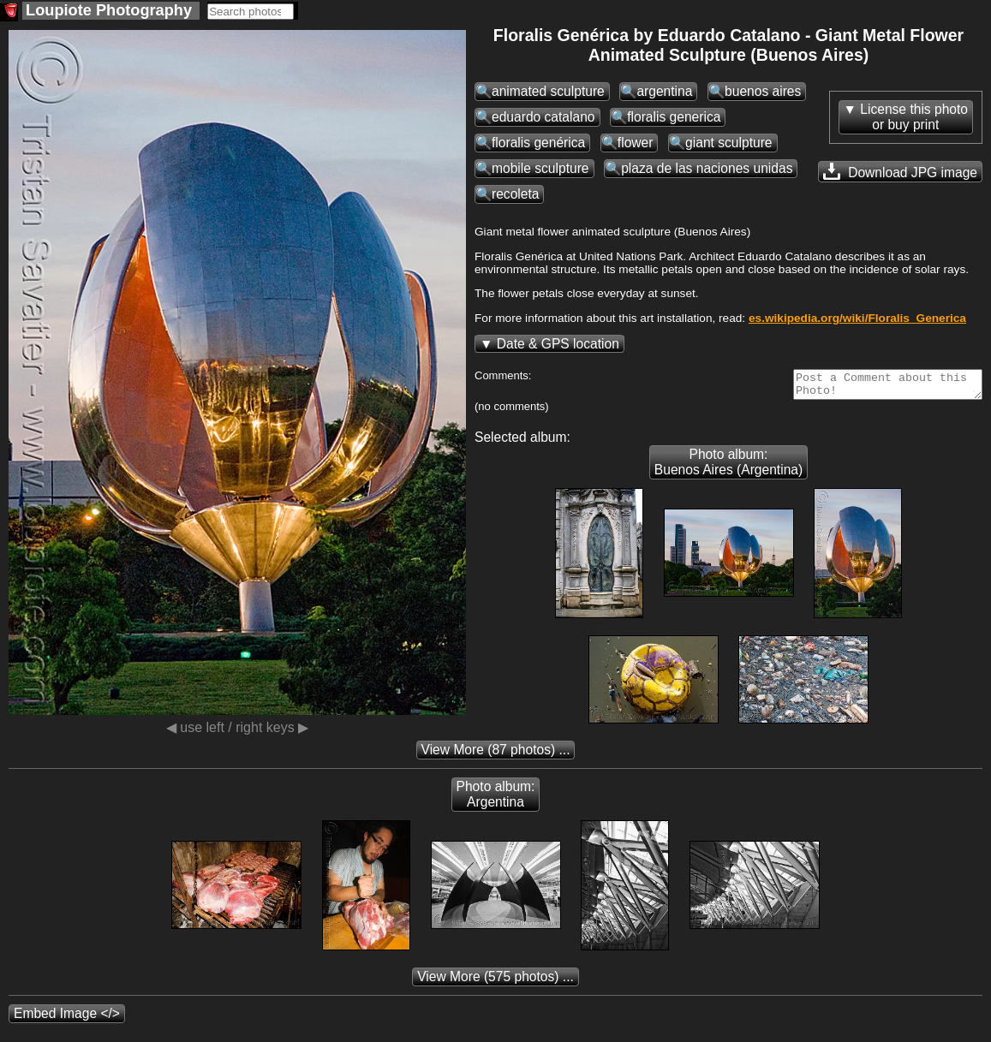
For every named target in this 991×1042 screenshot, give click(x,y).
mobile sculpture (540, 168)
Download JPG (900, 171)
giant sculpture (728, 142)
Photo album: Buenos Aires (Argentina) (728, 467)
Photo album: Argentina (496, 799)
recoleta (515, 194)
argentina (664, 91)
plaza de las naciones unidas (706, 168)
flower (636, 142)
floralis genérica (538, 142)
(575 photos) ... (495, 981)
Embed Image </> (67, 1018)
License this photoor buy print (914, 117)
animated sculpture (548, 91)
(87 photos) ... (495, 754)
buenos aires (763, 91)
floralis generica (673, 117)
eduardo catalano (543, 117)
